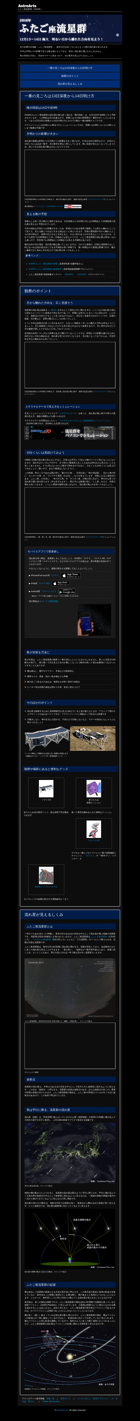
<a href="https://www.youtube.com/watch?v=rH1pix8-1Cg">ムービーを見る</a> (70, 365)
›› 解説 (52, 310)
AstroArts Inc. (62, 1410)
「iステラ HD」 (44, 583)
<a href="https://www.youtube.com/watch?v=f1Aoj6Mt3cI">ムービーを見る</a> (70, 510)
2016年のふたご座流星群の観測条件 (45, 269)
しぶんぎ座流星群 (98, 936)
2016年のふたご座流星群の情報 (43, 263)
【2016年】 (69, 274)
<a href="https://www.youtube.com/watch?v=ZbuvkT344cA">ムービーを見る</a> (70, 173)
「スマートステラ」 (49, 591)
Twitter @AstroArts (50, 1401)
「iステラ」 (55, 575)
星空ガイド (66, 1398)
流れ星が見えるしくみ (70, 83)
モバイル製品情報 (50, 601)
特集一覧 (50, 1398)
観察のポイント (70, 76)
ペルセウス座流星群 (42, 939)
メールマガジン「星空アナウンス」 (93, 1398)
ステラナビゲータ (96, 199)
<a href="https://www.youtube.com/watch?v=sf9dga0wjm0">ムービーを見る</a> (70, 1046)
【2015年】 (81, 274)
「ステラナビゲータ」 (68, 413)
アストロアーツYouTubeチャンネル (58, 206)
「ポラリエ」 (90, 855)
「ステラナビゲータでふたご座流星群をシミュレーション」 (85, 420)
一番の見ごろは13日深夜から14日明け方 (69, 68)
